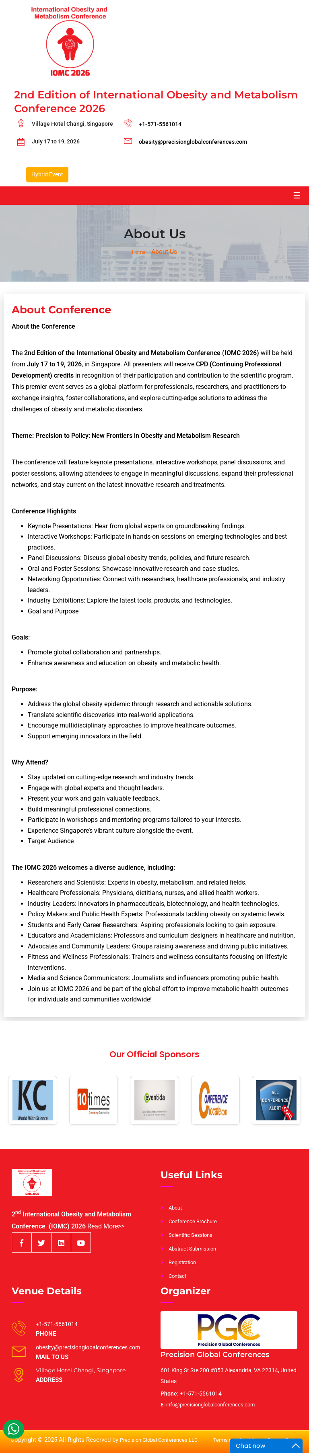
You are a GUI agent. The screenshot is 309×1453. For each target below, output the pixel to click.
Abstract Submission (192, 1249)
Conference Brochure (193, 1221)
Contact (177, 1276)
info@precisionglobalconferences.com (208, 1405)
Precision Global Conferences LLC (159, 1440)
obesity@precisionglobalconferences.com (193, 142)
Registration (182, 1262)
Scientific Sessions (190, 1235)
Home (139, 252)
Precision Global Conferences (215, 1354)
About (175, 1208)
